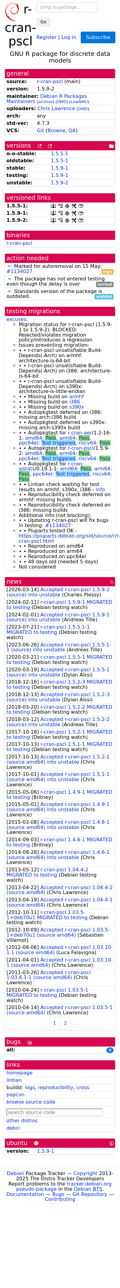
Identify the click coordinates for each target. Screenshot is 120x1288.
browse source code (30, 1102)
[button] (9, 266)
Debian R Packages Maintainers (46, 98)
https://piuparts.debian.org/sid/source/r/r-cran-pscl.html (69, 538)
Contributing (60, 1199)
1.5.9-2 (59, 183)
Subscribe (98, 37)
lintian (14, 1080)
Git (40, 130)
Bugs (58, 1194)
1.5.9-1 (59, 168)
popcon (15, 1094)
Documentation (25, 1194)
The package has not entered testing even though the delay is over (60, 281)
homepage (19, 1073)
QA (72, 130)
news (14, 581)
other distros (21, 1121)
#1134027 (19, 271)
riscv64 (87, 443)
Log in (68, 37)
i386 (74, 402)
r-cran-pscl (50, 81)
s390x (76, 407)
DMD (62, 101)
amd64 (33, 438)
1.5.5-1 (59, 153)
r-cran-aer (80, 433)
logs (30, 1087)
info (100, 489)
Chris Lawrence (56, 108)
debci (13, 1128)
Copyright (85, 1173)
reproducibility (55, 1087)
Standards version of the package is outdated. (60, 294)
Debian (15, 1173)
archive (45, 101)
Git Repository (89, 1194)
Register (47, 37)
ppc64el (28, 443)
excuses (16, 319)
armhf (76, 396)
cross (82, 1087)
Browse (56, 130)
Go (43, 21)
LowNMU (79, 101)
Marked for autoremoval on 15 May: (60, 269)
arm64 (67, 438)
